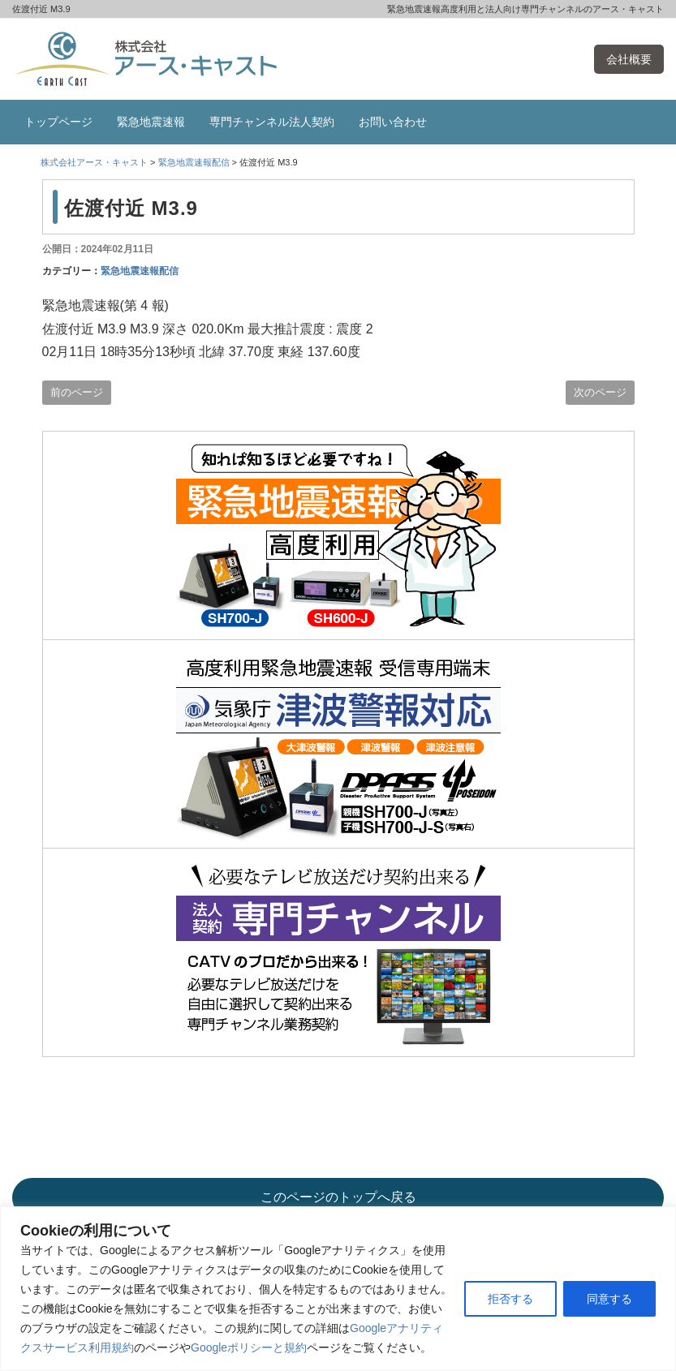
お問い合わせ (393, 121)
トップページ (58, 121)
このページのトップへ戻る (338, 1197)
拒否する (510, 1298)
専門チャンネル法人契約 (271, 121)
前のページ (76, 392)
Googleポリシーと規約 (249, 1347)
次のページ (600, 392)
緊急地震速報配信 (140, 271)
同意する (609, 1298)
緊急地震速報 (151, 121)
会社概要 (629, 59)
